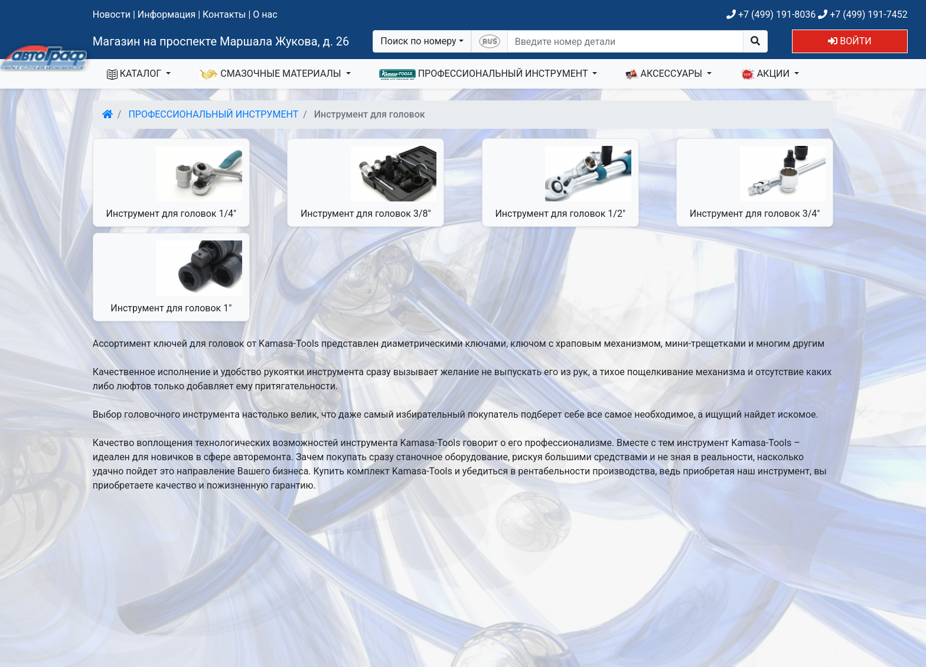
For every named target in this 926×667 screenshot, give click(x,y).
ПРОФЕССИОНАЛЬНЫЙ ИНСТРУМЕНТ (485, 74)
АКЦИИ (766, 74)
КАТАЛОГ (135, 74)
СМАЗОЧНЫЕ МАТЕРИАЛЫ (271, 74)
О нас (265, 14)
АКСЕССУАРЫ (665, 74)
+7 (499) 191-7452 (862, 14)
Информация (166, 14)
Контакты (224, 14)
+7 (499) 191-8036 (771, 14)
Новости (112, 14)
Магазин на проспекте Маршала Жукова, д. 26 (221, 41)
